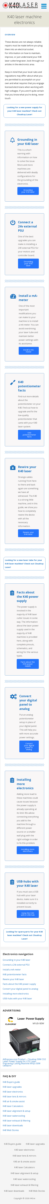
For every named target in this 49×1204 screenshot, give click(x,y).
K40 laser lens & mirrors (14, 1096)
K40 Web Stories (11, 1130)
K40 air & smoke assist (14, 1101)
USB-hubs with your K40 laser (17, 998)
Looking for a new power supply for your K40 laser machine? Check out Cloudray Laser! (24, 111)
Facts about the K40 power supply (28, 664)
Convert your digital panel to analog (29, 746)
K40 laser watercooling (14, 1115)
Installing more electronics (27, 850)
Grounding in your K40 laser (16, 959)
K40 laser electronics (13, 1091)
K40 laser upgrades (12, 1086)
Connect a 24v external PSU (16, 964)
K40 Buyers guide (11, 1082)
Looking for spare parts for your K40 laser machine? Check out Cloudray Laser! (24, 935)
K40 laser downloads (13, 1125)
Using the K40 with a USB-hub (28, 914)
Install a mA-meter (28, 350)
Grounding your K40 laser (28, 191)
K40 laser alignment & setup (16, 1111)
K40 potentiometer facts (29, 434)
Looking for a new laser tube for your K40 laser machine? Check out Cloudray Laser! (24, 563)
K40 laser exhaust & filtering (16, 1120)
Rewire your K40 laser (28, 533)
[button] (45, 4)
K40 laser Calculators (13, 1106)
